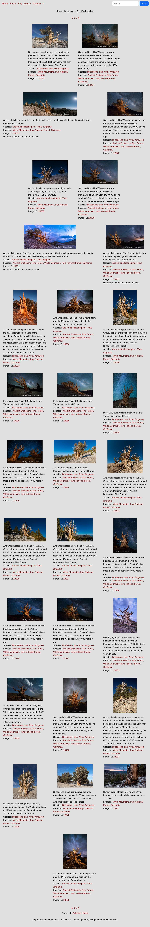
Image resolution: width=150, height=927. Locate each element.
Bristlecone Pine (45, 68)
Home (5, 3)
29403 (116, 670)
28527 (66, 578)
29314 (66, 487)
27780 (16, 658)
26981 (116, 808)
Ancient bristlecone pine (23, 127)
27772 (116, 153)
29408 (66, 750)
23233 (16, 366)
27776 (116, 590)
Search (27, 3)
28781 (16, 266)
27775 (16, 500)
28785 (66, 900)
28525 (16, 578)
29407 (91, 85)
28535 (41, 211)
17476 (16, 826)
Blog (20, 3)
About (13, 3)
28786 (66, 344)
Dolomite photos (80, 913)
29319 (66, 420)
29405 (16, 738)
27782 (66, 658)
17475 (41, 78)
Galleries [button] (37, 3)
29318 (16, 420)
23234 (116, 756)
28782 (116, 279)
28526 (116, 362)
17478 (66, 815)
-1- (72, 18)
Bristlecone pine (95, 72)
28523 (116, 510)
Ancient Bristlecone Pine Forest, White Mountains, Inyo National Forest (47, 263)
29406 (91, 218)
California (40, 75)
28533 (16, 133)
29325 (116, 432)
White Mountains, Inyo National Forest (31, 130)
